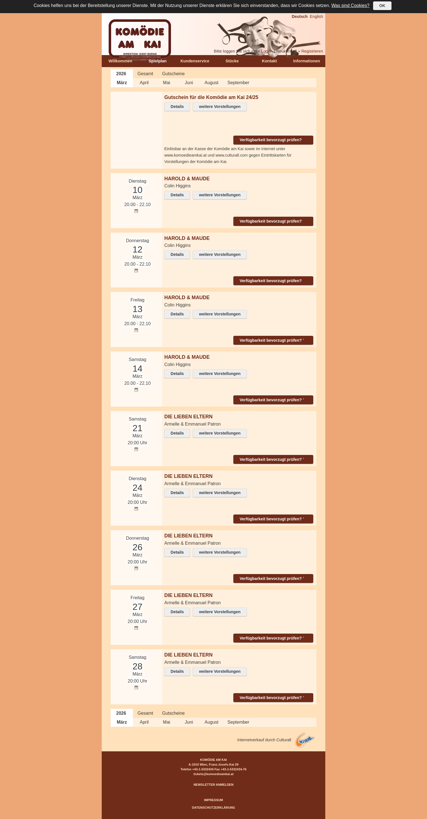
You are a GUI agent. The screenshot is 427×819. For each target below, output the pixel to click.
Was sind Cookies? (350, 5)
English (316, 16)
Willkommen (120, 61)
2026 (121, 73)
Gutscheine (173, 73)
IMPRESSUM (213, 800)
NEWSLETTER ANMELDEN (213, 784)
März (122, 82)
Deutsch (300, 16)
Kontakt (269, 61)
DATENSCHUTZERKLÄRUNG (213, 807)
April (144, 82)
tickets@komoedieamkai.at (213, 774)
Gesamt (145, 73)
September (238, 82)
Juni (189, 82)
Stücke (232, 61)
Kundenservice (195, 61)
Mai (166, 82)
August (212, 82)
